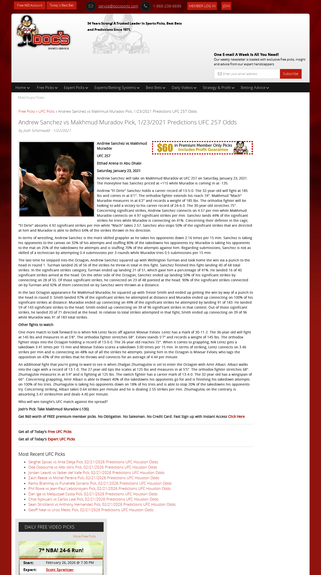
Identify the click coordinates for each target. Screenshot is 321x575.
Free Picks (47, 55)
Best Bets (155, 55)
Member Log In (209, 5)
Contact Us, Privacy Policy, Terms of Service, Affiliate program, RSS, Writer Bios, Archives (190, 569)
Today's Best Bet (65, 5)
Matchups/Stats (31, 65)
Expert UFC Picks (61, 481)
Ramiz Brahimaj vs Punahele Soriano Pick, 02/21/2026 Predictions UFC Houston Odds (100, 525)
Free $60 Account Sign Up (260, 174)
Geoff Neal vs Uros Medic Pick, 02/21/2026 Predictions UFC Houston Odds (91, 551)
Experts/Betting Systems (117, 55)
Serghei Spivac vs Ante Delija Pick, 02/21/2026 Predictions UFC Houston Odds (93, 503)
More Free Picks (287, 82)
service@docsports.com (118, 5)
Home (22, 55)
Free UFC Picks (60, 473)
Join (233, 5)
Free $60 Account (31, 5)
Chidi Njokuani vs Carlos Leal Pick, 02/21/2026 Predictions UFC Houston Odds (93, 541)
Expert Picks (76, 55)
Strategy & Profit (219, 55)
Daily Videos (184, 55)
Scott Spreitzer (259, 115)
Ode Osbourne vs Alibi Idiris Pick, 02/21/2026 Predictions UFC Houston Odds (92, 508)
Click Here (51, 458)
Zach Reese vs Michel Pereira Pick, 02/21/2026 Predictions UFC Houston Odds (93, 519)
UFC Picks (47, 79)
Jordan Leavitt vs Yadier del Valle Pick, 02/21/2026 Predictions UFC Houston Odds (96, 514)
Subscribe (290, 38)
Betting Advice (255, 55)
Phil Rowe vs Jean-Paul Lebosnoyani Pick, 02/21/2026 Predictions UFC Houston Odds (99, 530)
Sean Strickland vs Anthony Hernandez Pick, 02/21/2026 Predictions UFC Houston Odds (102, 546)
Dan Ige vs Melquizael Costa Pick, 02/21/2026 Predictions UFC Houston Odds (93, 535)
